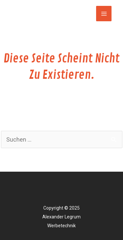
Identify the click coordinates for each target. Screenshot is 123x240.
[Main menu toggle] (104, 13)
